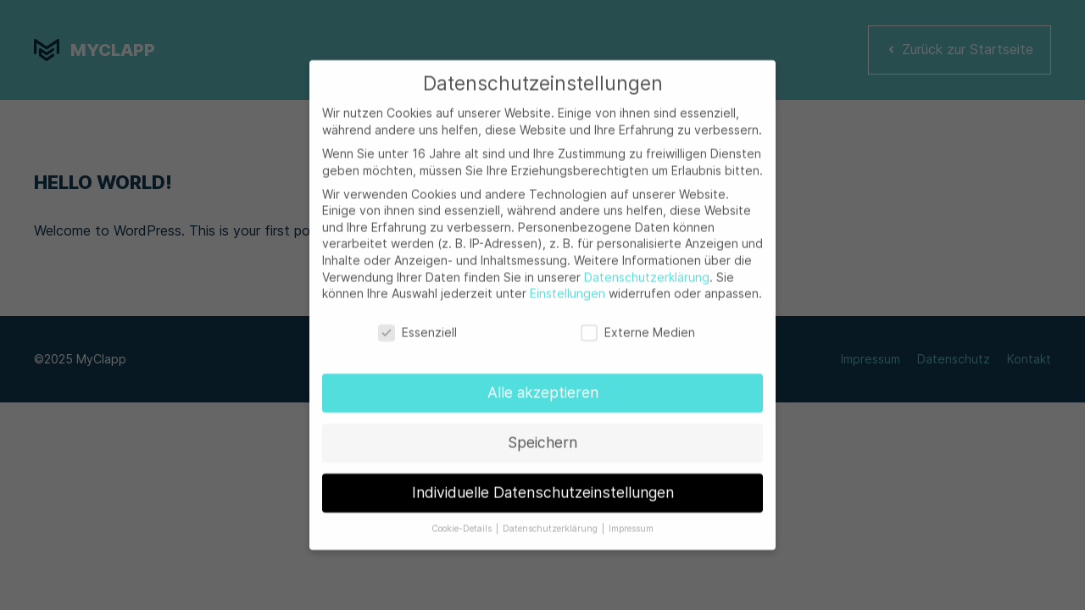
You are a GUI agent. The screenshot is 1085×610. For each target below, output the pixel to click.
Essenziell (417, 326)
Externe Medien (638, 326)
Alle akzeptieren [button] (542, 386)
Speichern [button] (542, 436)
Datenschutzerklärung (646, 270)
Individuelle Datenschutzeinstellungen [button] (543, 486)
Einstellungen (567, 287)
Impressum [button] (631, 522)
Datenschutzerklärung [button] (551, 522)
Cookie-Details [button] (462, 522)
